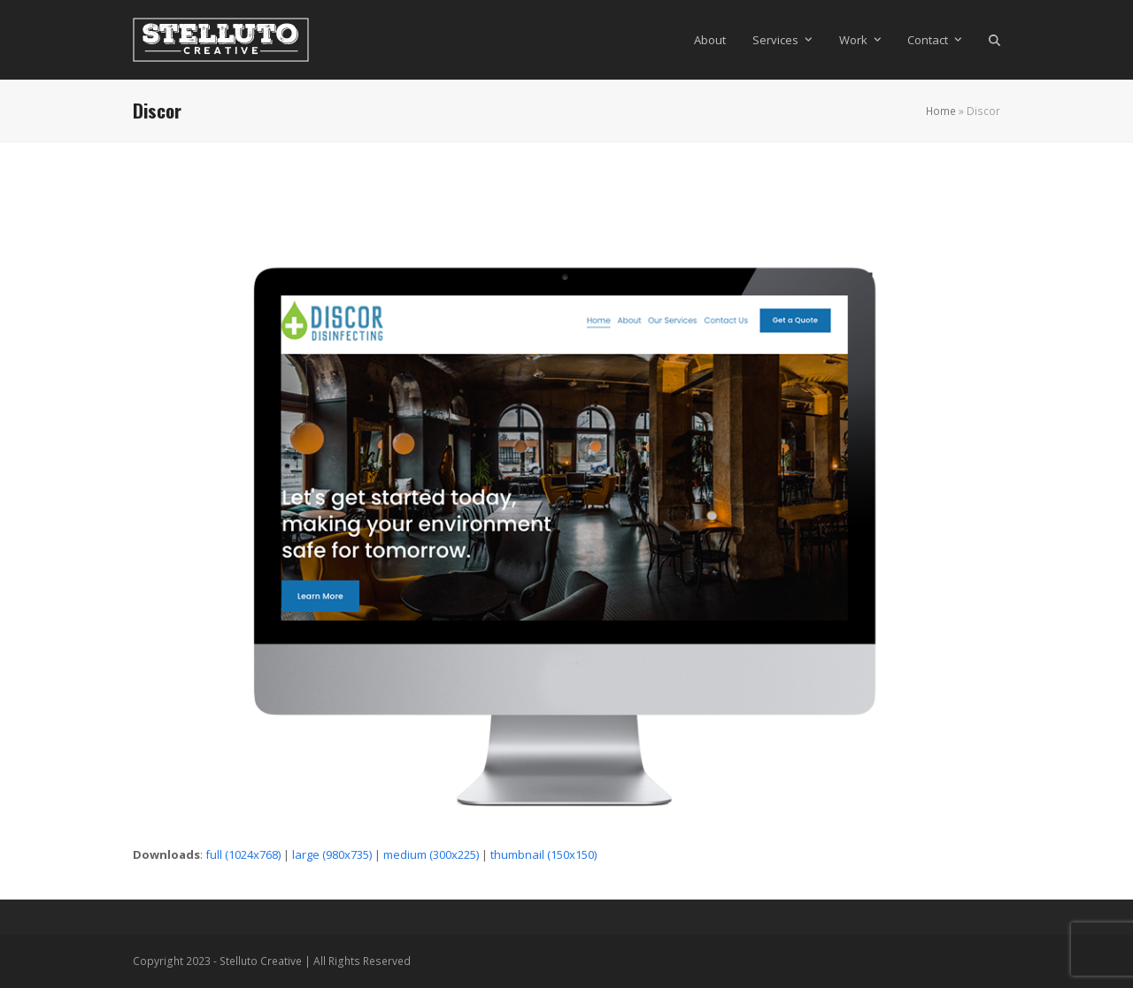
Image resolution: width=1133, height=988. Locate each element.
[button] (994, 40)
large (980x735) (332, 854)
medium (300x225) (431, 854)
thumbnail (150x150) (543, 854)
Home (941, 111)
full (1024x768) (243, 854)
